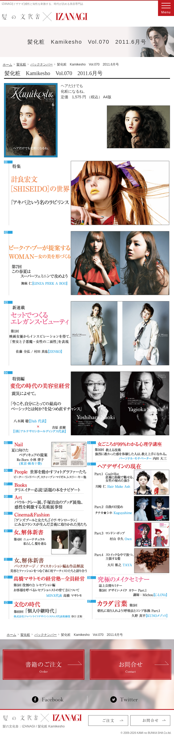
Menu (166, 8)
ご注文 (108, 720)
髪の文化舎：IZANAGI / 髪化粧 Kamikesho (34, 726)
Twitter (124, 699)
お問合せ (150, 720)
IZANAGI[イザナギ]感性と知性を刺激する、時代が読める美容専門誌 (42, 3)
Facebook (50, 699)
